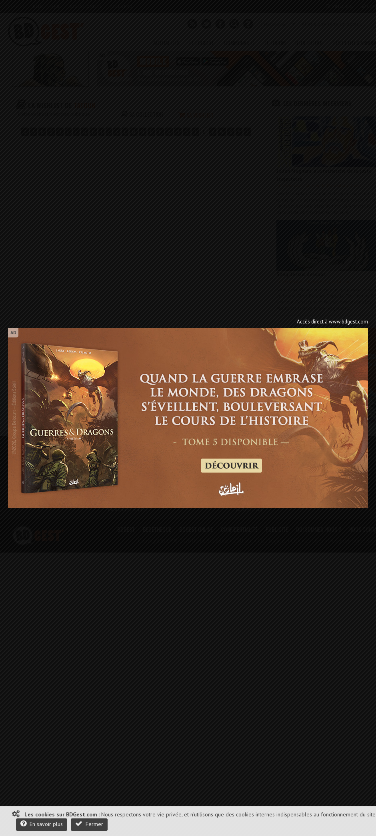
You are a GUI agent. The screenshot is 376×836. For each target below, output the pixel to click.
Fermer (89, 824)
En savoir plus (41, 824)
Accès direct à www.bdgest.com (332, 321)
